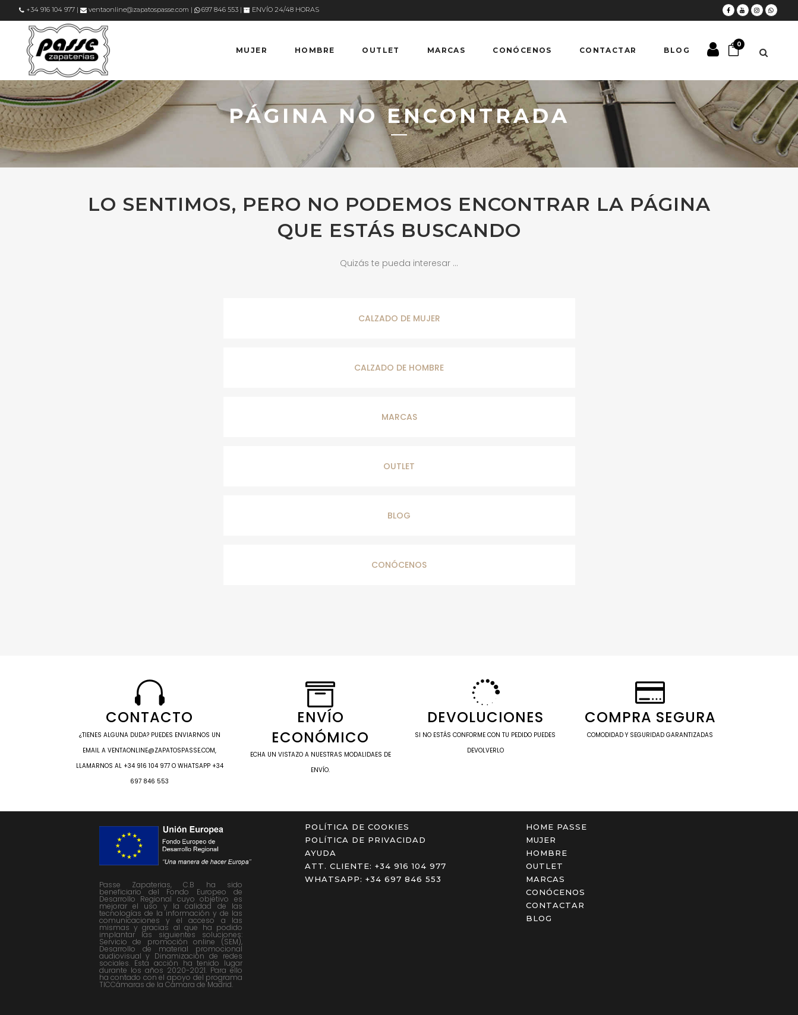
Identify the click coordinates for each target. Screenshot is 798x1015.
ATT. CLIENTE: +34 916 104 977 (375, 866)
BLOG (399, 515)
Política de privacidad (365, 840)
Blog (539, 918)
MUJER (541, 840)
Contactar (555, 905)
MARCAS (399, 417)
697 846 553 (216, 9)
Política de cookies (357, 826)
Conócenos (555, 892)
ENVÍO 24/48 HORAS (281, 9)
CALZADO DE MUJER (399, 318)
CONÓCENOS (399, 565)
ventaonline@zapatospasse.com (134, 9)
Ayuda (320, 853)
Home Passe (556, 826)
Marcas (545, 879)
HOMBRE (546, 853)
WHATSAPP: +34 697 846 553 (373, 879)
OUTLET (399, 466)
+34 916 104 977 (47, 9)
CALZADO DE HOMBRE (399, 368)
